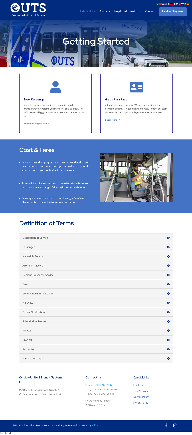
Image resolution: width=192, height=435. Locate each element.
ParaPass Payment (173, 11)
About (103, 11)
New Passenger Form (35, 123)
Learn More (111, 119)
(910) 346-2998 (103, 385)
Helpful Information (126, 11)
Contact (150, 11)
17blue (95, 425)
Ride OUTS (86, 11)
